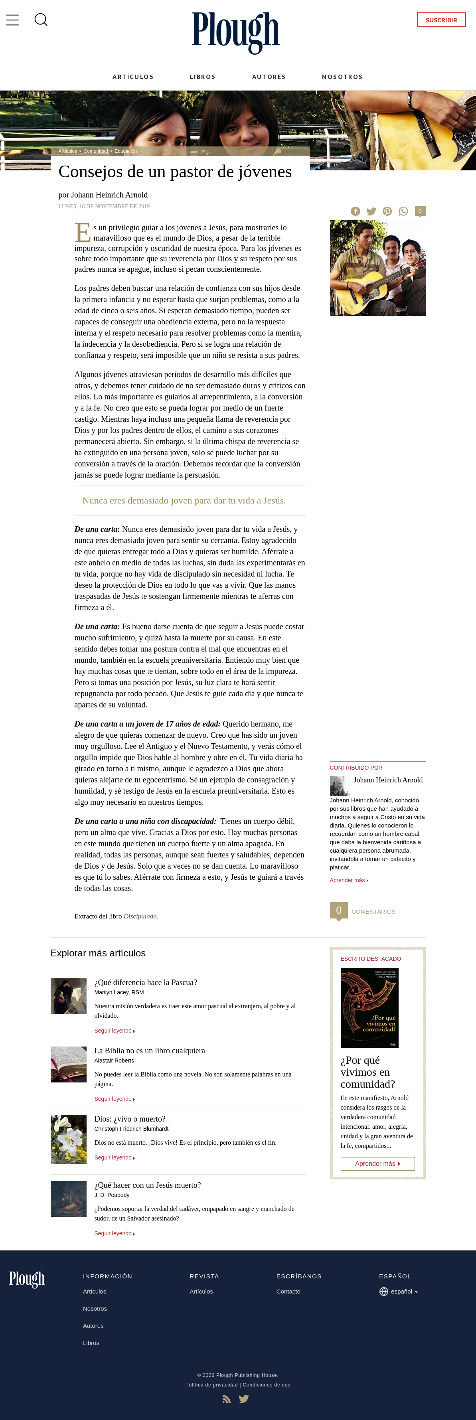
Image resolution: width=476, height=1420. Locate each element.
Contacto (288, 1291)
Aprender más (375, 1163)
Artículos (133, 76)
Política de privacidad (212, 1385)
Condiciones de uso (267, 1385)
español (398, 1291)
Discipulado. (141, 916)
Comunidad (96, 151)
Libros (203, 76)
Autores (269, 76)
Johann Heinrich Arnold (109, 194)
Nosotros (342, 76)
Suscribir (441, 20)
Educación (126, 151)
